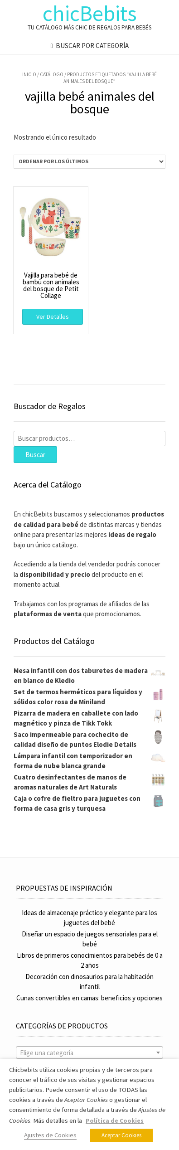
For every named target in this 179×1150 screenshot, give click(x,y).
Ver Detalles (52, 316)
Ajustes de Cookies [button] (50, 1135)
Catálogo (51, 74)
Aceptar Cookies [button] (121, 1135)
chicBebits (90, 13)
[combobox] (89, 1052)
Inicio (29, 74)
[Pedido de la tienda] (89, 162)
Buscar (35, 454)
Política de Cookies (115, 1120)
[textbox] (89, 1053)
